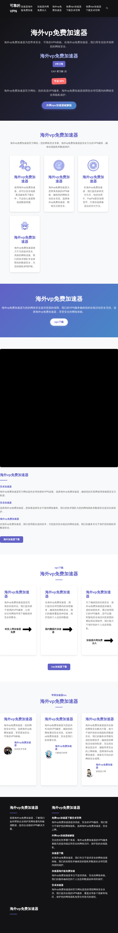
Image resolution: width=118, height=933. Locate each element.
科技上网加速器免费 (18, 632)
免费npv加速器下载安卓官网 (66, 825)
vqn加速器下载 (59, 669)
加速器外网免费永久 (100, 643)
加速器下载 (57, 860)
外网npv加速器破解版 (59, 105)
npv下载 (59, 324)
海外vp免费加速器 (24, 815)
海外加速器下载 (11, 541)
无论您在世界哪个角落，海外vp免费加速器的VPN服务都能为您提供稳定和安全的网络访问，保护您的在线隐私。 (80, 851)
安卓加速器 (57, 892)
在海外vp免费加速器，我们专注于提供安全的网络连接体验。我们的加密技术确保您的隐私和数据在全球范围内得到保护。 (79, 868)
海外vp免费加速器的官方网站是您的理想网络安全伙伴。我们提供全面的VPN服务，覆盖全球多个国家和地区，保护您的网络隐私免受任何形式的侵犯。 (79, 900)
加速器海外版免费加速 (63, 878)
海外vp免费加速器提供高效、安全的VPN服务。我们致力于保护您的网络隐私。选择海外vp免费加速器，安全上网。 (80, 833)
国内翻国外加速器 (59, 632)
